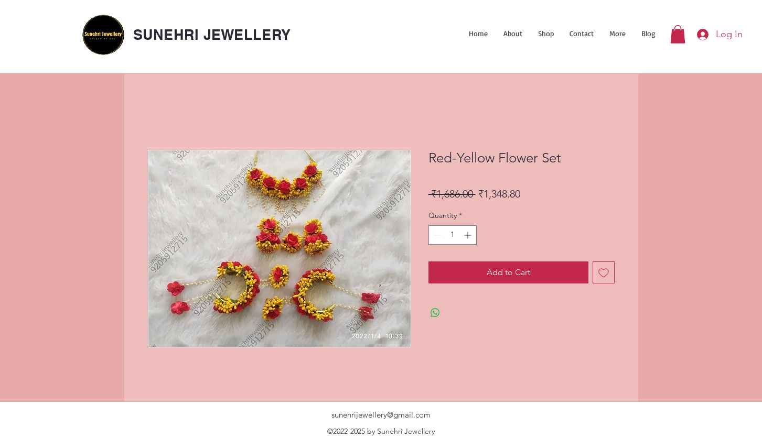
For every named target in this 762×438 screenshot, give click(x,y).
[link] (677, 34)
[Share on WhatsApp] (435, 312)
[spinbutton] (452, 235)
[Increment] (468, 235)
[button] (546, 33)
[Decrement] (436, 235)
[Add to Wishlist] (604, 272)
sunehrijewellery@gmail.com (381, 415)
